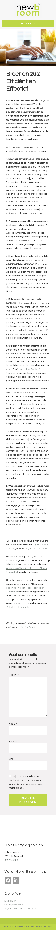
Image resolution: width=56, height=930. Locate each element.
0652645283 (11, 860)
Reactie (14, 675)
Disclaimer (10, 901)
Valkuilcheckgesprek (17, 607)
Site (11, 759)
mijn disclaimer (28, 627)
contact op (42, 548)
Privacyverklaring (13, 905)
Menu (30, 23)
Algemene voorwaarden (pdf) (20, 908)
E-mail (13, 741)
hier (26, 595)
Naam (13, 724)
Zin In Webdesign (43, 927)
